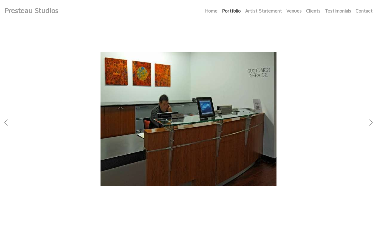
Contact (364, 10)
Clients (313, 10)
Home (211, 10)
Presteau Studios (31, 10)
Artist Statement (263, 10)
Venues (294, 10)
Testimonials (338, 10)
